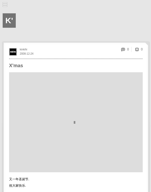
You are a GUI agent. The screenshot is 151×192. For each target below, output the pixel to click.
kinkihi (23, 49)
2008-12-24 (26, 53)
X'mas (16, 65)
